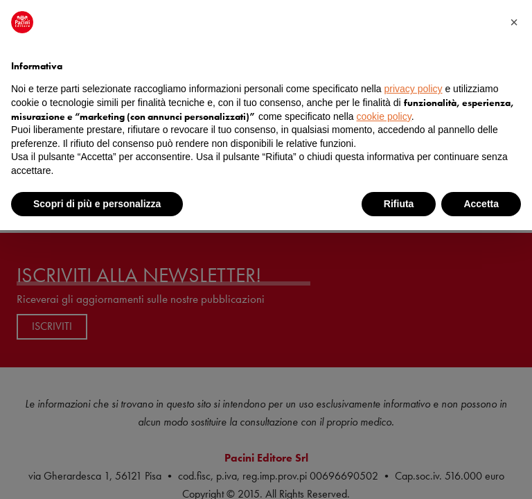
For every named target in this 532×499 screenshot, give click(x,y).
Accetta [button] (481, 203)
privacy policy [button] (413, 88)
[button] (514, 22)
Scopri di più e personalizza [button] (97, 203)
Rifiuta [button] (399, 203)
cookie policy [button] (384, 116)
